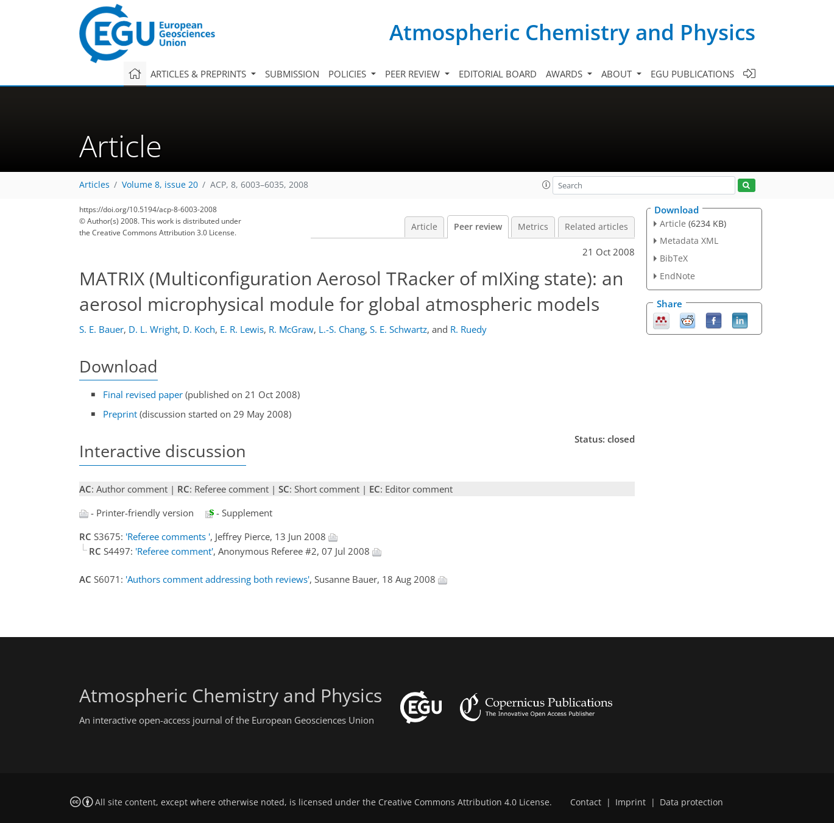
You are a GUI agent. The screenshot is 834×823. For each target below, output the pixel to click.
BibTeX (674, 258)
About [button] (617, 74)
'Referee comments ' (167, 536)
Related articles (596, 226)
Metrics (533, 226)
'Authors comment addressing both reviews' (217, 579)
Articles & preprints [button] (199, 74)
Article (424, 226)
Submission (292, 74)
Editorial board (498, 74)
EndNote (677, 276)
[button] (546, 184)
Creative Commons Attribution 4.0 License (464, 802)
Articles (94, 184)
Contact (585, 802)
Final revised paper (143, 394)
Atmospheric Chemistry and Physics (572, 32)
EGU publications (692, 74)
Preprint (120, 414)
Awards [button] (565, 74)
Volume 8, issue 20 (160, 184)
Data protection (691, 802)
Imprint (630, 802)
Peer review (478, 226)
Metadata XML (689, 240)
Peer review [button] (413, 74)
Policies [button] (348, 74)
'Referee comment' (174, 551)
